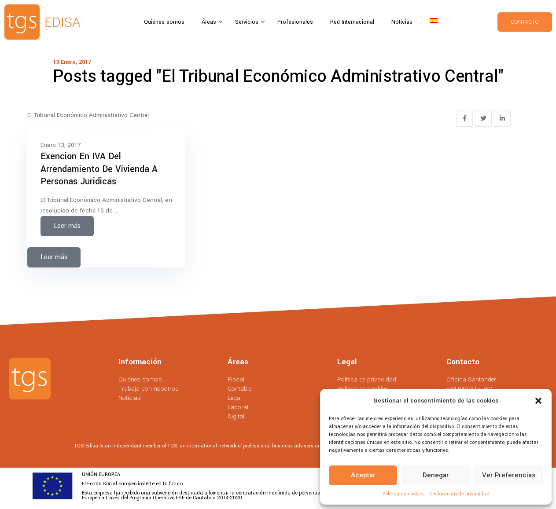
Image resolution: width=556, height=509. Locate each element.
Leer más (67, 226)
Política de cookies (404, 494)
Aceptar (363, 475)
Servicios (247, 22)
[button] (538, 400)
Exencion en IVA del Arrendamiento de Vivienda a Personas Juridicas (99, 169)
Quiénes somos (164, 22)
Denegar (436, 475)
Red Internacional (352, 22)
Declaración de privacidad (459, 494)
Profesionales (295, 22)
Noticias (401, 22)
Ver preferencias (508, 475)
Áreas (210, 22)
